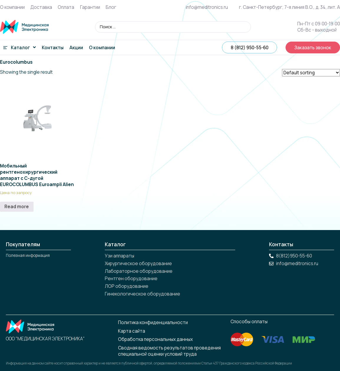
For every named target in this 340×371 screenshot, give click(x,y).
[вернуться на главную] (24, 27)
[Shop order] (311, 72)
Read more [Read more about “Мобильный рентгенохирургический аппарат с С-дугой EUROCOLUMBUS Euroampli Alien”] (16, 206)
